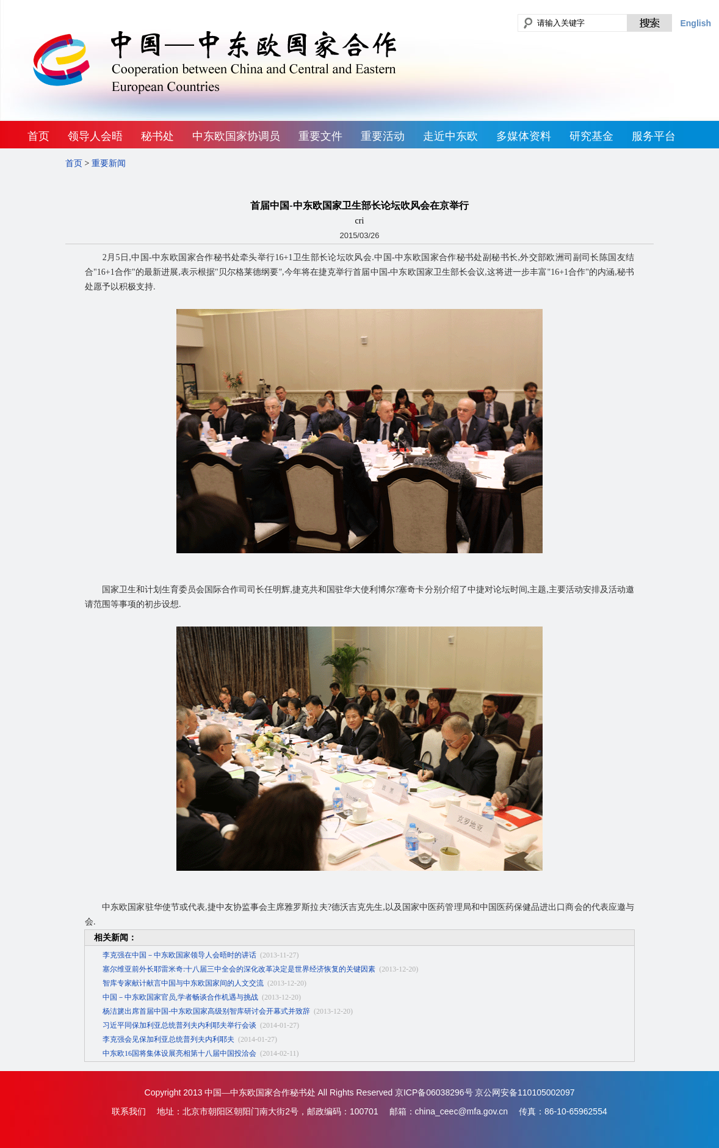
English (695, 23)
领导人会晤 (95, 136)
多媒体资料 (523, 136)
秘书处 (157, 136)
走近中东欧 (450, 136)
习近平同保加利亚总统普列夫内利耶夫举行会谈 (179, 1025)
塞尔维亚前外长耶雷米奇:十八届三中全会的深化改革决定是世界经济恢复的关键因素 (239, 969)
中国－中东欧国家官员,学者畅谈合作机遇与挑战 (180, 997)
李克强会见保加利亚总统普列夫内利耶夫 (168, 1039)
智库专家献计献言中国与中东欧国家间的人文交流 (183, 983)
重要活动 (383, 136)
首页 (38, 136)
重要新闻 (109, 163)
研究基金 (591, 136)
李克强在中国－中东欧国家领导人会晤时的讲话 (179, 955)
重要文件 (320, 136)
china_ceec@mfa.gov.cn (461, 1111)
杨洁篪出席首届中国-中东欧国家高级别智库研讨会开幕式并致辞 (206, 1011)
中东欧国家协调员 (236, 136)
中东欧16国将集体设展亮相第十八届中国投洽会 (179, 1053)
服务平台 (654, 136)
